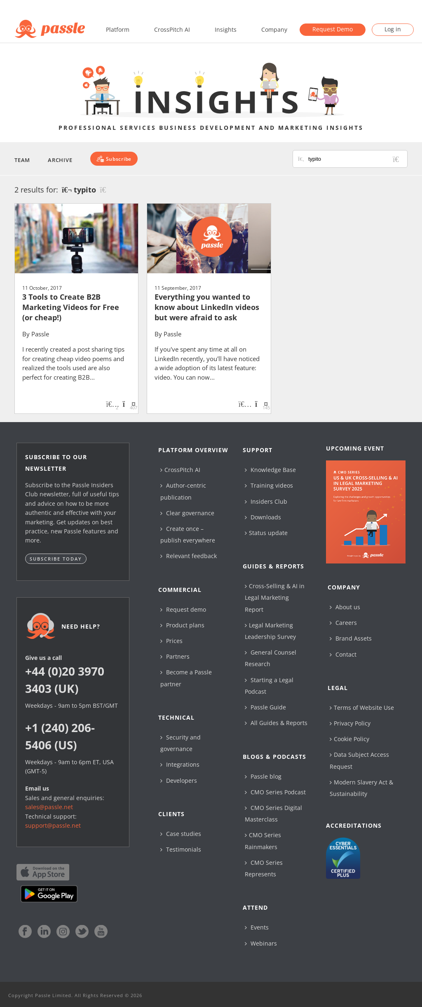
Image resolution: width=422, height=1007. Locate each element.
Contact (343, 654)
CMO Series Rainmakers (263, 840)
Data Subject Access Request (359, 760)
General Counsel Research (270, 658)
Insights (226, 29)
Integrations (179, 764)
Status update (266, 533)
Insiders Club (266, 501)
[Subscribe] (114, 159)
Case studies (180, 834)
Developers (178, 780)
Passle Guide (265, 707)
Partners (175, 656)
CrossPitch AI (172, 29)
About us (345, 607)
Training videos (269, 485)
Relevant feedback (188, 556)
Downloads (263, 517)
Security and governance (180, 743)
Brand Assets (351, 638)
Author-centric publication (183, 491)
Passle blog (263, 776)
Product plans (182, 625)
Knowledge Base (270, 470)
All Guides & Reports (276, 723)
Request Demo (332, 29)
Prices (171, 641)
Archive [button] (60, 160)
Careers (343, 623)
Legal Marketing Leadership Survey (270, 631)
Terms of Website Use (362, 707)
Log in (392, 29)
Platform (117, 29)
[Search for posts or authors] (354, 158)
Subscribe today (56, 559)
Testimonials (180, 849)
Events (257, 927)
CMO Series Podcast (275, 792)
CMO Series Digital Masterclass (273, 813)
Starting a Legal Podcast (269, 685)
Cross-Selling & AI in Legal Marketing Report (275, 597)
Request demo (183, 609)
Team (22, 160)
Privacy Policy (350, 723)
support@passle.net (53, 825)
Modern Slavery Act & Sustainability (361, 788)
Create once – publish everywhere (187, 534)
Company (274, 29)
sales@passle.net (49, 807)
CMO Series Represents (264, 868)
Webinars (261, 943)
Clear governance (187, 513)
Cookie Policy (349, 739)
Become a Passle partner (186, 678)
